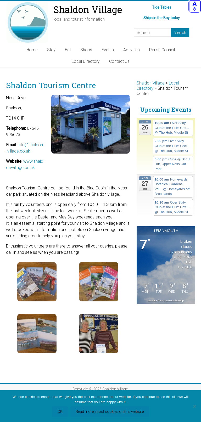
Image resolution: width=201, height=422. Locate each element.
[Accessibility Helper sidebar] (194, 6)
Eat (68, 49)
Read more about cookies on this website (110, 411)
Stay (51, 49)
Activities (131, 49)
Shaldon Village (87, 9)
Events (108, 49)
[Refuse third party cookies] (194, 406)
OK (60, 411)
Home (32, 49)
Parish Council (162, 49)
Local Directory (86, 61)
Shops (86, 49)
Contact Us (119, 61)
